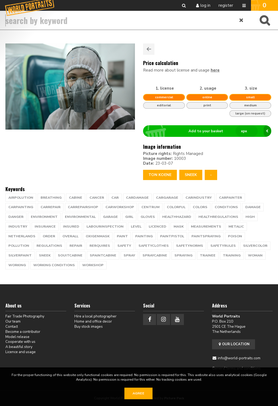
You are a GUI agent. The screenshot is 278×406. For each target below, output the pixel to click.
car (115, 197)
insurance (45, 226)
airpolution (20, 197)
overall (70, 236)
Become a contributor (22, 331)
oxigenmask (98, 236)
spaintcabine (103, 255)
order (49, 236)
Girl (129, 216)
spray (129, 255)
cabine (75, 197)
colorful (176, 207)
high (250, 216)
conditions (226, 207)
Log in (205, 5)
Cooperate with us (20, 341)
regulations (49, 245)
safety (124, 245)
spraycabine (155, 255)
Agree (138, 393)
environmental (80, 216)
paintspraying (206, 236)
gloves (148, 216)
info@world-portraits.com (239, 358)
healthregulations (218, 216)
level (136, 226)
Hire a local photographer (95, 316)
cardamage (137, 197)
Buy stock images (88, 326)
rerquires (100, 245)
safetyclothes (153, 245)
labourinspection (105, 226)
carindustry (199, 197)
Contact (11, 326)
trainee (208, 255)
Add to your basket (209, 131)
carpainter (230, 197)
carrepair (51, 207)
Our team (13, 321)
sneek (191, 174)
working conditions (54, 265)
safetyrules (223, 245)
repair (76, 245)
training (232, 255)
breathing (51, 197)
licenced (157, 226)
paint (122, 236)
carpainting (20, 207)
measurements (206, 226)
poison (235, 236)
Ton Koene (159, 174)
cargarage (167, 197)
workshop (93, 265)
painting (144, 236)
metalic (236, 226)
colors (200, 207)
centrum (150, 207)
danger (16, 216)
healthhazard (176, 216)
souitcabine (70, 255)
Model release (17, 336)
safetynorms (189, 245)
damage (253, 207)
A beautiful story (18, 346)
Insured (71, 226)
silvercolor (255, 245)
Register (226, 5)
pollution (18, 245)
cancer (97, 197)
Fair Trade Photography (24, 316)
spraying (183, 255)
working (17, 265)
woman (255, 255)
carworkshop (119, 207)
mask (179, 226)
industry (17, 226)
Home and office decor (93, 321)
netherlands (21, 236)
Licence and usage (20, 351)
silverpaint (20, 255)
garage (110, 216)
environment (44, 216)
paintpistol (172, 236)
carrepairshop (83, 207)
